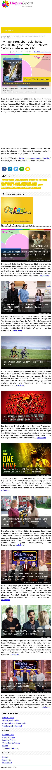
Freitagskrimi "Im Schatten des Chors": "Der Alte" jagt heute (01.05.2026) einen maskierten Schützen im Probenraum (25, 307)
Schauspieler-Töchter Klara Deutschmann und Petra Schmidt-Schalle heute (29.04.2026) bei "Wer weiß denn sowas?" (25, 686)
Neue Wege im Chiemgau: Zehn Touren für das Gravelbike (23, 363)
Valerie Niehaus (8, 180)
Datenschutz (7, 763)
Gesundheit (33, 180)
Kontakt (5, 757)
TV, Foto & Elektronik (10, 748)
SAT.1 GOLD (26, 183)
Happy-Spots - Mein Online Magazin (17, 4)
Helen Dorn (13, 188)
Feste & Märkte (8, 718)
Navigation (8, 30)
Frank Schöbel (24, 188)
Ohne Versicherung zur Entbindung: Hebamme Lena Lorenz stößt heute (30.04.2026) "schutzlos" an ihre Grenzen (25, 521)
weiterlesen (43, 276)
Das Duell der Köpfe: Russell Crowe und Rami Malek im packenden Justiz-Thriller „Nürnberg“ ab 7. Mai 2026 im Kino (25, 254)
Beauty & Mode (8, 735)
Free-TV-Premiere (39, 52)
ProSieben (48, 52)
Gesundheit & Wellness (11, 743)
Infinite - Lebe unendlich (28, 158)
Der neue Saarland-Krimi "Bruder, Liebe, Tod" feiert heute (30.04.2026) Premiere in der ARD (24, 632)
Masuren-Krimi (31, 185)
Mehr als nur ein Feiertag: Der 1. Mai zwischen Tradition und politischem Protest (22, 418)
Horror (9, 185)
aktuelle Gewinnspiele (10, 720)
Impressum (6, 760)
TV (11, 36)
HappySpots (5, 36)
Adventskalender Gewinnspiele (14, 723)
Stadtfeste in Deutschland (12, 726)
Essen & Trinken (8, 737)
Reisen (5, 746)
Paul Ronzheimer (21, 180)
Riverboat (10, 183)
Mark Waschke (18, 185)
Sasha (17, 183)
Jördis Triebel (36, 188)
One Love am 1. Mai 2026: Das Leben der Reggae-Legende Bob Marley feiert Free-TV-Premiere (24, 470)
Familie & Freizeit (8, 740)
